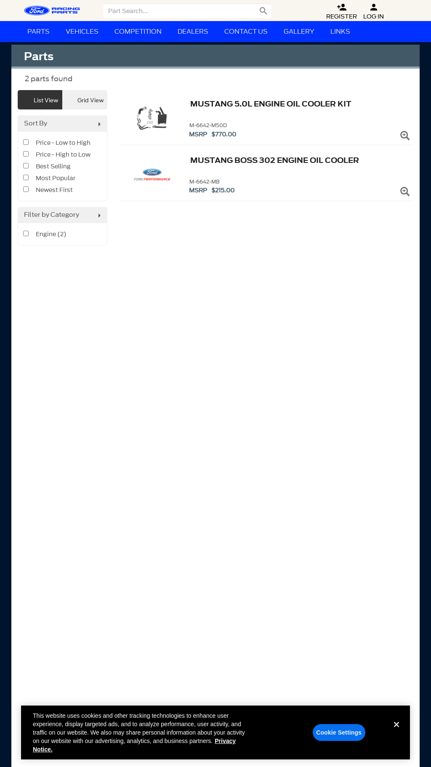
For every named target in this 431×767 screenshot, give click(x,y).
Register (341, 11)
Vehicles (82, 31)
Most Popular (55, 178)
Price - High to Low (63, 155)
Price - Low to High (63, 143)
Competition (138, 31)
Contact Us (246, 31)
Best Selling (53, 166)
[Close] (396, 733)
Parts (38, 31)
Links (340, 31)
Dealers (193, 31)
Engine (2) (51, 234)
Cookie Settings (339, 735)
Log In (373, 11)
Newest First (54, 190)
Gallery (299, 31)
